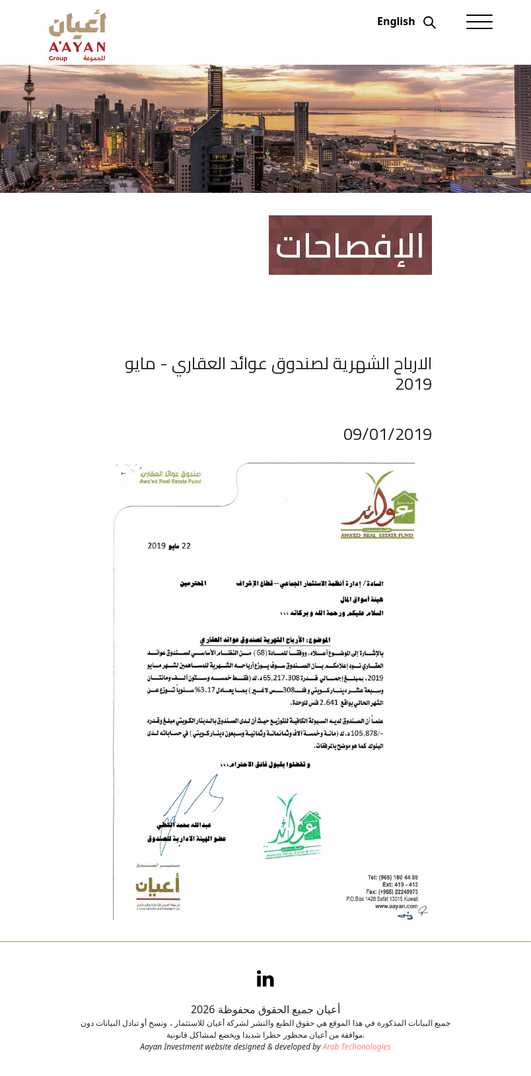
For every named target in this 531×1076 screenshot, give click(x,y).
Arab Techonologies (356, 1046)
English (396, 21)
